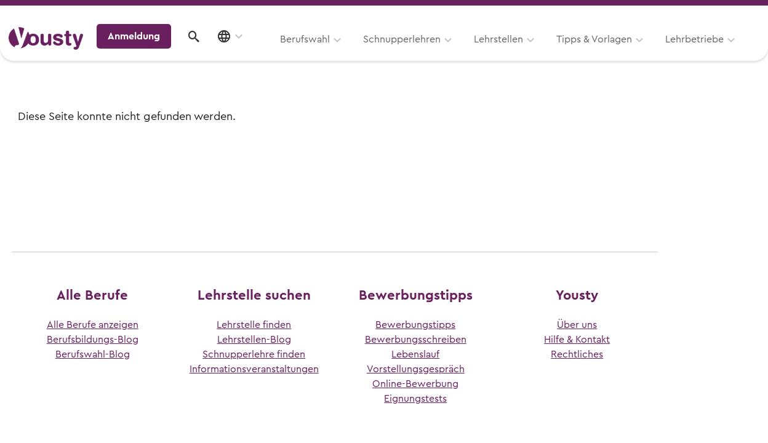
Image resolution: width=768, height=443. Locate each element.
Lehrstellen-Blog (254, 340)
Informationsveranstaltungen (254, 369)
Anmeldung (652, 52)
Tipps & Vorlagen (439, 53)
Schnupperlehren (247, 53)
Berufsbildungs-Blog (92, 340)
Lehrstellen (343, 53)
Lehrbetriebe (539, 53)
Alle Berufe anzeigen (92, 325)
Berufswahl (150, 53)
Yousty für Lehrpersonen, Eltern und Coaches (530, 13)
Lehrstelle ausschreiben (706, 13)
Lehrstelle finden (254, 325)
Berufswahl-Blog (92, 354)
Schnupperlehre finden (253, 354)
